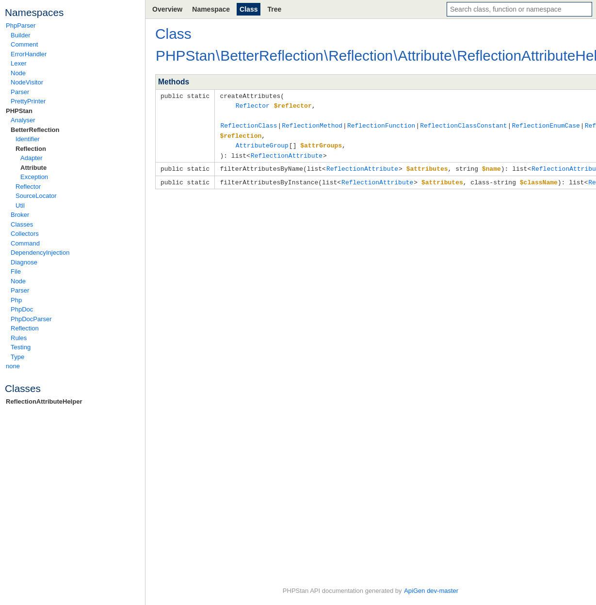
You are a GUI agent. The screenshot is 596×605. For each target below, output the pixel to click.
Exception (34, 176)
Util (20, 205)
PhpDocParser (31, 319)
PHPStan (19, 110)
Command (25, 243)
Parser (20, 92)
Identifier (28, 139)
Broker (20, 214)
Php (16, 300)
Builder (20, 35)
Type (17, 356)
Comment (24, 44)
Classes (22, 224)
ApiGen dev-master (431, 590)
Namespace (211, 9)
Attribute (33, 167)
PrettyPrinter (28, 101)
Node (18, 73)
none (13, 366)
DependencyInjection (40, 252)
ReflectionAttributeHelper (44, 401)
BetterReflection (35, 129)
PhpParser (20, 25)
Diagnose (24, 262)
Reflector (28, 186)
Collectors (25, 233)
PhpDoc (22, 309)
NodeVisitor (27, 82)
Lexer (19, 63)
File (16, 271)
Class (249, 9)
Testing (21, 347)
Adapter (31, 158)
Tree (274, 9)
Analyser (23, 120)
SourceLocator (36, 195)
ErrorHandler (29, 54)
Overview (167, 9)
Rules (19, 338)
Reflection (31, 148)
